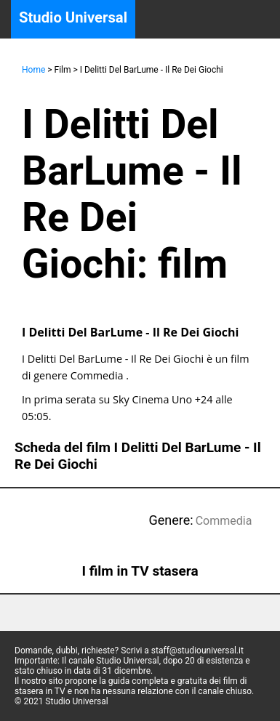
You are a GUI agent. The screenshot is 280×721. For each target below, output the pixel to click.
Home (33, 70)
